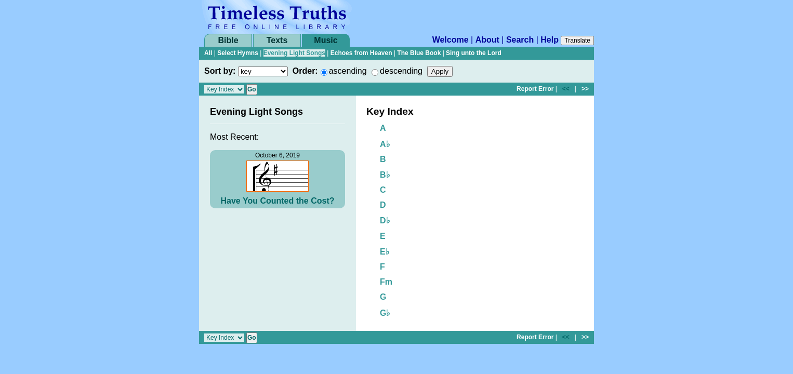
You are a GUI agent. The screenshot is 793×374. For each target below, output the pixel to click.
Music (325, 40)
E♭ (385, 251)
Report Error (535, 88)
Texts (277, 40)
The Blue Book (419, 53)
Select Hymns (237, 53)
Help (549, 39)
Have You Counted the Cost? (278, 200)
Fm (386, 281)
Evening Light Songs (294, 53)
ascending (348, 70)
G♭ (385, 313)
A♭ (385, 144)
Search (520, 39)
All (208, 53)
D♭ (385, 220)
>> (585, 88)
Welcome (450, 39)
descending (401, 70)
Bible (228, 40)
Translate (577, 40)
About (487, 39)
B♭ (385, 174)
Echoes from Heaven (361, 53)
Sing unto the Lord (473, 53)
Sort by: (219, 70)
